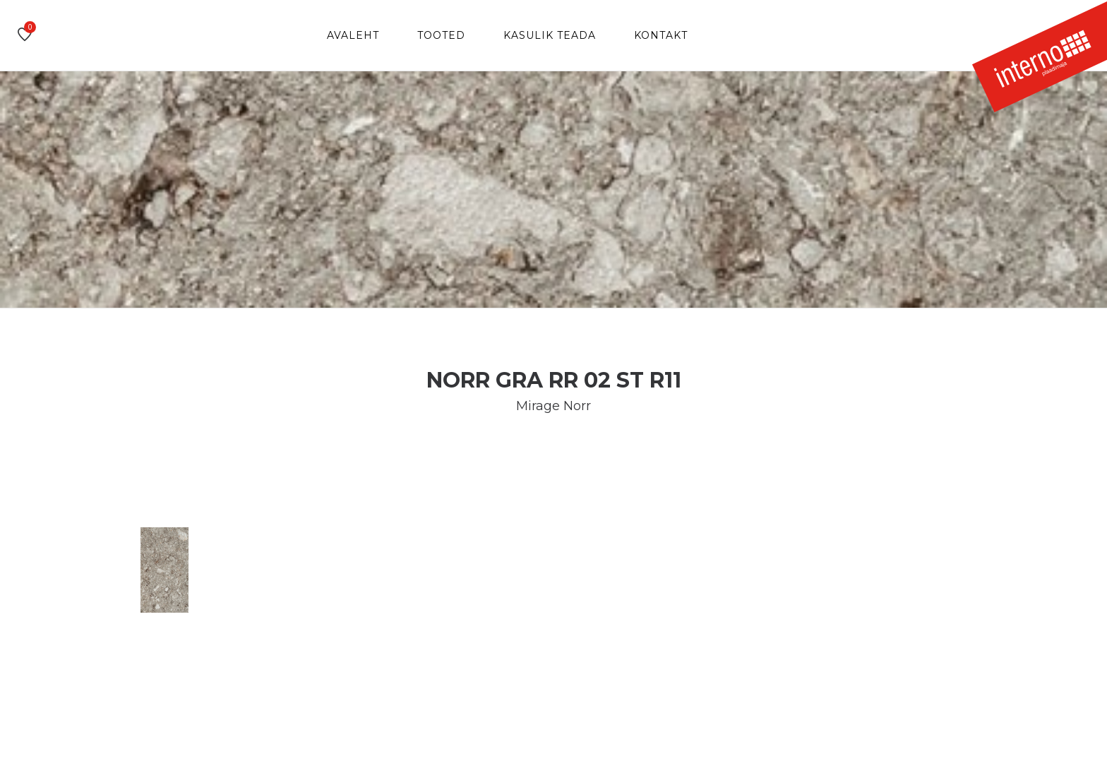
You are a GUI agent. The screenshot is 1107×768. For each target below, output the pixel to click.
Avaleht (353, 35)
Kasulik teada (549, 35)
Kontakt (661, 35)
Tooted (441, 35)
